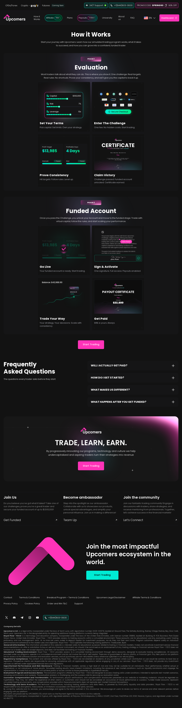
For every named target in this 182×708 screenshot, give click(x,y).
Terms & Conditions (29, 597)
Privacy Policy (11, 603)
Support (78, 603)
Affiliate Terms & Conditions (146, 597)
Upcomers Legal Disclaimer (110, 597)
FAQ (132, 17)
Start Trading (91, 344)
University (107, 17)
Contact (8, 597)
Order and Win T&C (57, 603)
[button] (36, 18)
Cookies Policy (32, 603)
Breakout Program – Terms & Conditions (68, 597)
